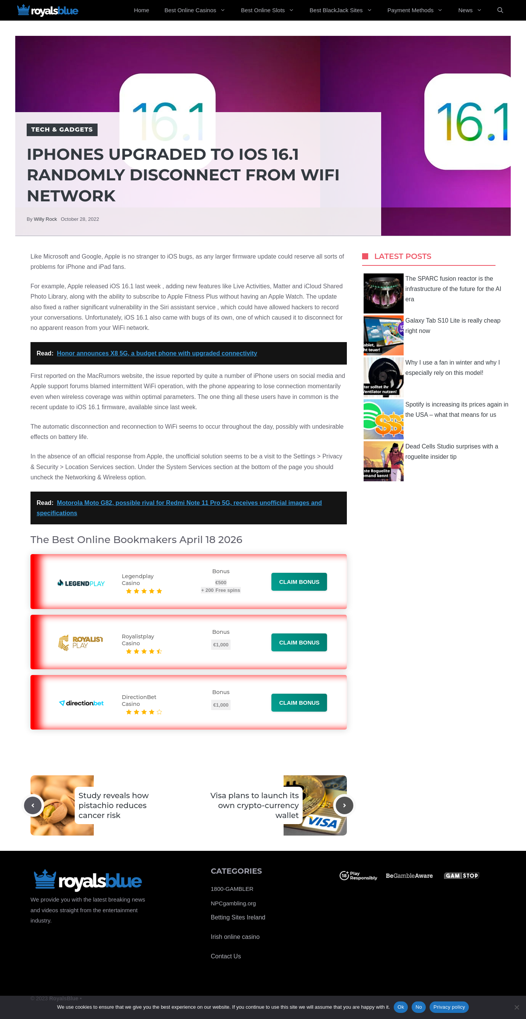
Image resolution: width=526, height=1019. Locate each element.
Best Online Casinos (198, 10)
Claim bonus (299, 582)
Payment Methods (419, 10)
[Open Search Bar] (500, 10)
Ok (401, 1007)
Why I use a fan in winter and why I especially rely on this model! (432, 377)
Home (141, 10)
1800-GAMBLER (232, 889)
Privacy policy (449, 1007)
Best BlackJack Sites (345, 10)
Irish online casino (235, 937)
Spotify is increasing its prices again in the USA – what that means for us (436, 419)
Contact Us (226, 956)
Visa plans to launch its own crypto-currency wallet (254, 805)
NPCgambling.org (233, 903)
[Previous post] (32, 805)
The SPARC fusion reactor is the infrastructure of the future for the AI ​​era (433, 293)
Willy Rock (45, 219)
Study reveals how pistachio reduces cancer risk (114, 805)
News (474, 10)
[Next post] (344, 805)
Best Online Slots (271, 10)
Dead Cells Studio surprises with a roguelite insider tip (431, 461)
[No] (516, 1007)
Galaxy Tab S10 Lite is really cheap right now (432, 335)
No (418, 1007)
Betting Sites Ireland (238, 917)
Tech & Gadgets (62, 129)
